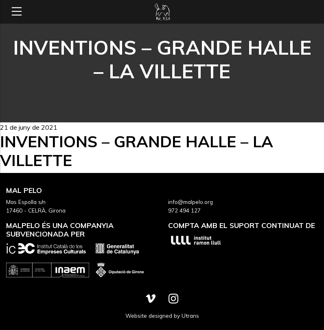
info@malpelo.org (190, 201)
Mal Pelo (162, 11)
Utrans (190, 315)
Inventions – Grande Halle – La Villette (136, 150)
